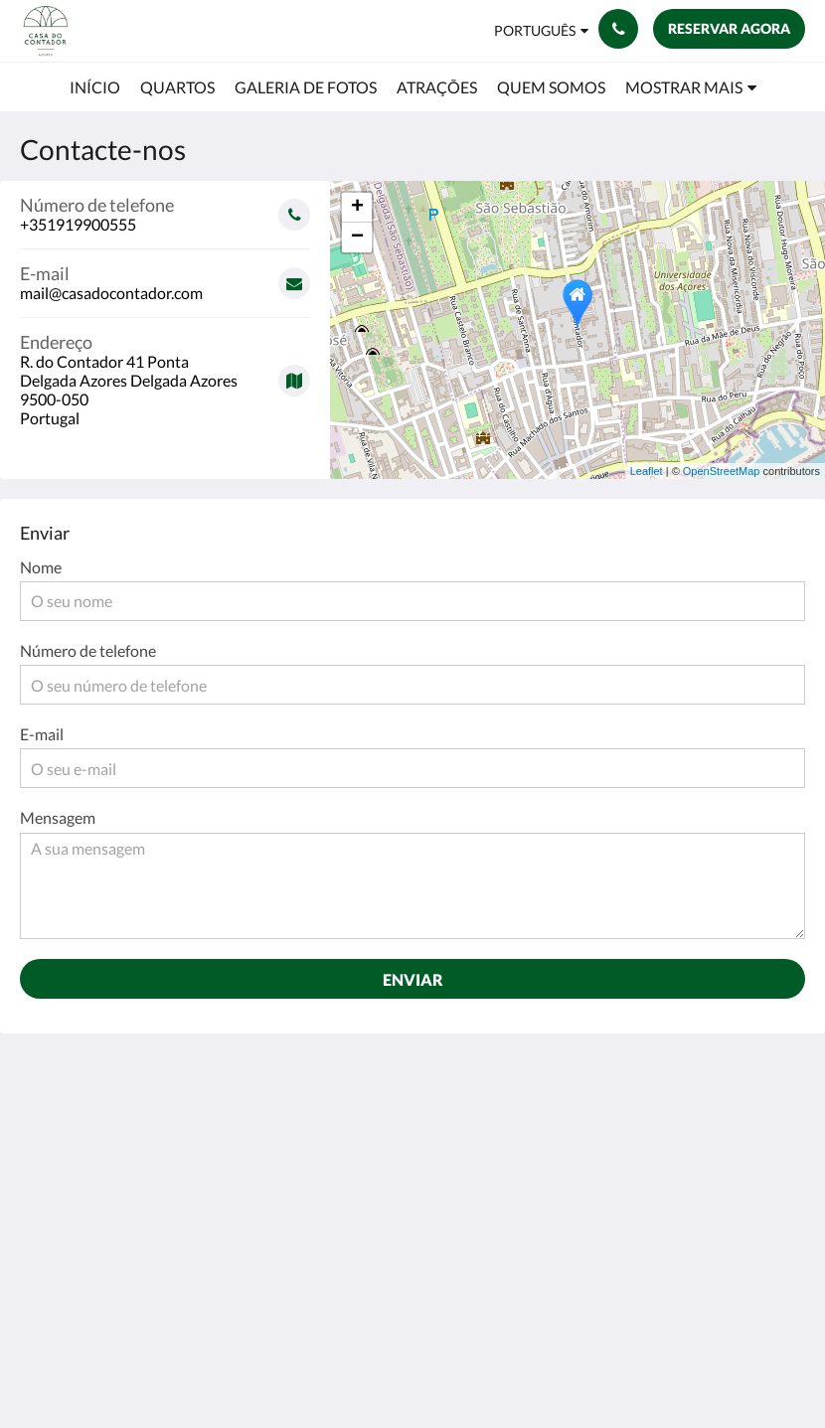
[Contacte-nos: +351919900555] (618, 29)
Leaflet (646, 471)
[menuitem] (95, 87)
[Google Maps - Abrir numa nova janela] (165, 372)
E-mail (42, 733)
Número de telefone (88, 650)
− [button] (357, 237)
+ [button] (357, 208)
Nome (41, 566)
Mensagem (57, 817)
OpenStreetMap (721, 471)
